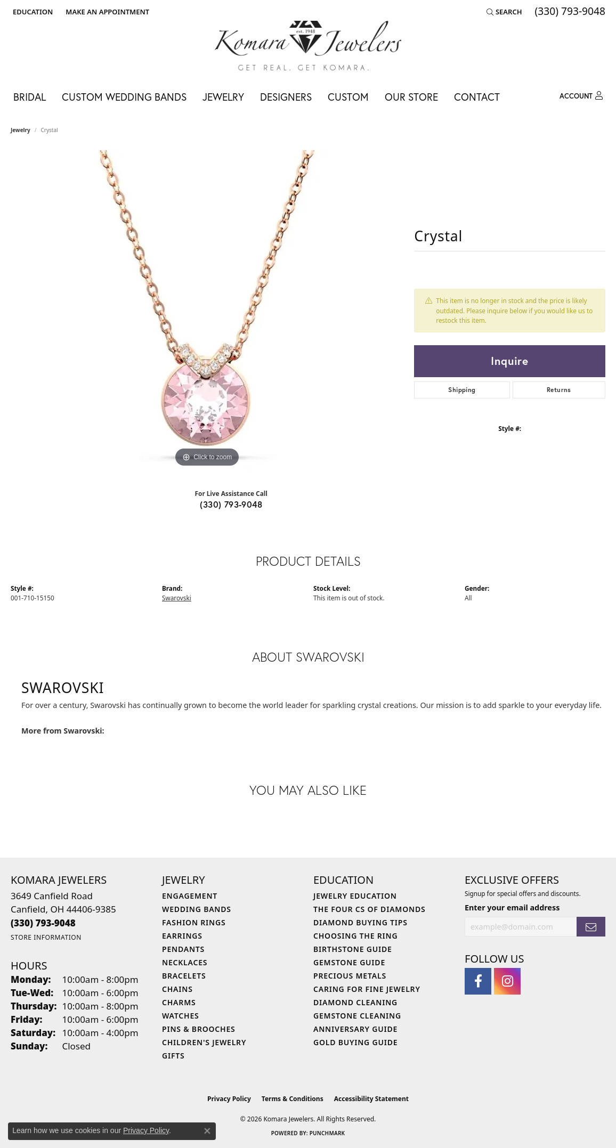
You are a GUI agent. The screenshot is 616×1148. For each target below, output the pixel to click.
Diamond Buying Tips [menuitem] (360, 922)
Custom (348, 96)
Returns (559, 390)
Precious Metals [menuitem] (349, 976)
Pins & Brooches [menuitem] (199, 1029)
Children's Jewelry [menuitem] (204, 1042)
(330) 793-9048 (231, 504)
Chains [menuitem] (177, 989)
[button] (32, 12)
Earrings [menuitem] (182, 936)
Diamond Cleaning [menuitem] (355, 1002)
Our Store (411, 96)
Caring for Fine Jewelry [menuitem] (366, 989)
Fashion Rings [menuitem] (193, 922)
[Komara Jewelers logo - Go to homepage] (308, 45)
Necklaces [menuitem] (184, 962)
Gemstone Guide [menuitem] (349, 962)
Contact (477, 96)
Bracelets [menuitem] (184, 976)
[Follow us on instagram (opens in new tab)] (507, 981)
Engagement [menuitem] (189, 896)
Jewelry (223, 96)
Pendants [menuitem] (183, 949)
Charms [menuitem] (179, 1002)
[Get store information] (46, 937)
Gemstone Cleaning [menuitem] (357, 1016)
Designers (286, 96)
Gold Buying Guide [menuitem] (355, 1042)
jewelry (20, 130)
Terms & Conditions (292, 1098)
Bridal (29, 96)
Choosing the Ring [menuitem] (355, 936)
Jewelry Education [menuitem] (355, 896)
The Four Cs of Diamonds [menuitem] (369, 909)
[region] (207, 310)
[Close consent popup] (207, 1131)
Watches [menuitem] (180, 1016)
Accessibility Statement (371, 1098)
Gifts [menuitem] (173, 1056)
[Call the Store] (43, 923)
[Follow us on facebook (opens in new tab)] (478, 981)
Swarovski (176, 597)
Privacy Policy (229, 1098)
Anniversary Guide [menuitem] (355, 1029)
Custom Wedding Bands (124, 96)
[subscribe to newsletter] (591, 927)
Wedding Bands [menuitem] (196, 909)
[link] (106, 12)
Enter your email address (512, 907)
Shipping (461, 390)
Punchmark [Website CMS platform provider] (327, 1133)
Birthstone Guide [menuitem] (352, 949)
